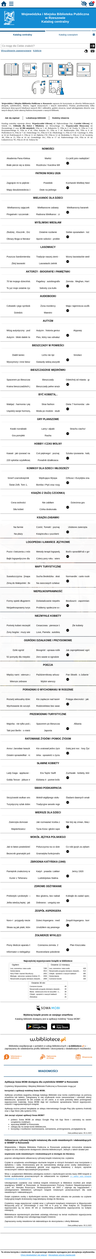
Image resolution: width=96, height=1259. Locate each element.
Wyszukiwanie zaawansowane (16, 50)
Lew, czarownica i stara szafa (20, 968)
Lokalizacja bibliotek (36, 118)
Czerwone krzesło (55, 979)
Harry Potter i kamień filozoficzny (21, 973)
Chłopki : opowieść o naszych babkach (62, 973)
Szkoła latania (15, 971)
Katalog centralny (22, 34)
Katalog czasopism (68, 34)
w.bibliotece (76, 1046)
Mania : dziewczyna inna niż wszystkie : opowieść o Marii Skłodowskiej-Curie (56, 992)
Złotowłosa (33, 997)
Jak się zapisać (12, 118)
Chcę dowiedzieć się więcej (34, 1255)
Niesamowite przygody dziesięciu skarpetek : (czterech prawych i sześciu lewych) (38, 979)
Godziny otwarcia (60, 118)
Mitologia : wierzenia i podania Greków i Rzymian (27, 976)
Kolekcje (37, 50)
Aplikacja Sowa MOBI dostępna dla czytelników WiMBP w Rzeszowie (41, 1082)
